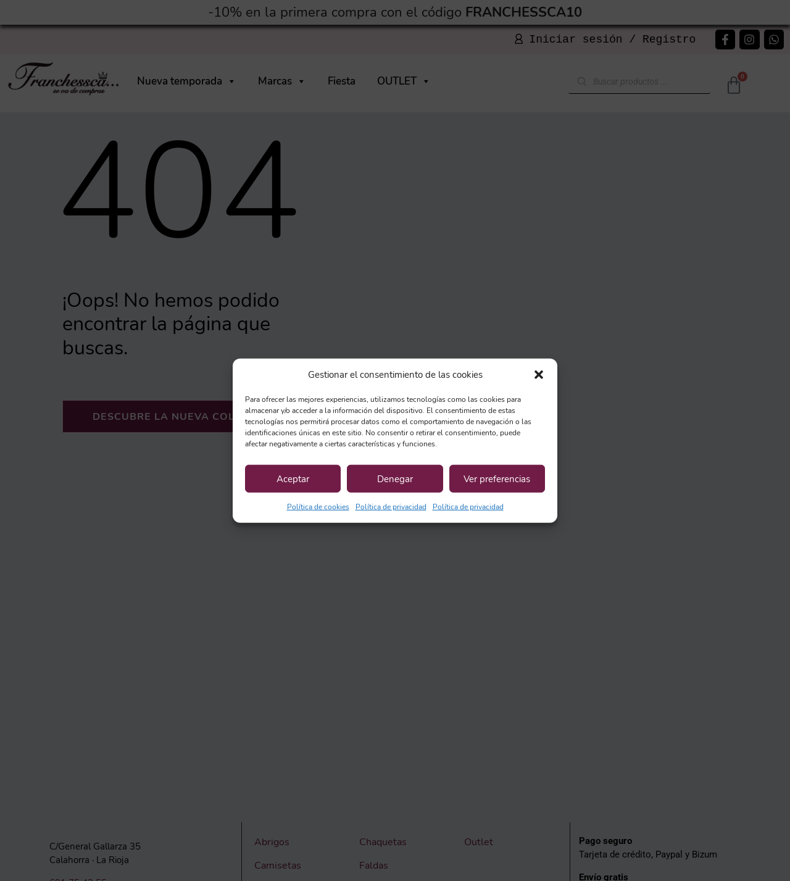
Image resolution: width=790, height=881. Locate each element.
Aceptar (292, 478)
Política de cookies (318, 507)
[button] (539, 375)
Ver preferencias (497, 478)
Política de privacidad (391, 507)
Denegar (395, 478)
